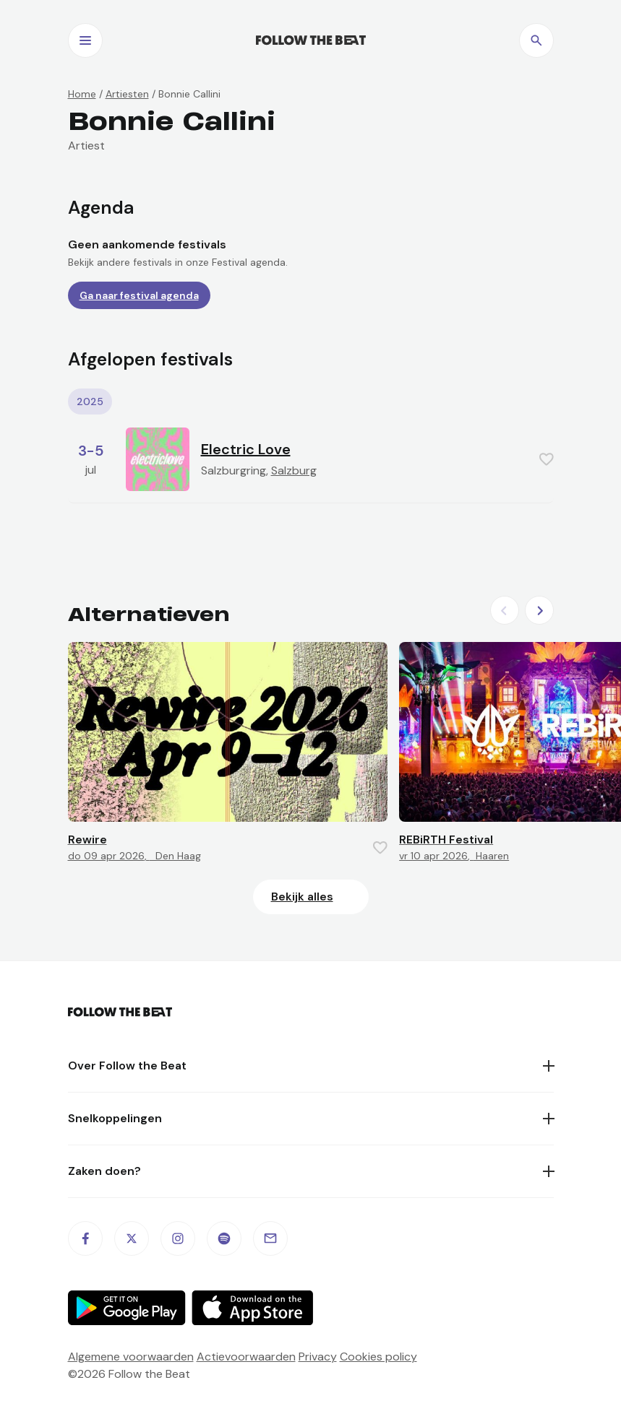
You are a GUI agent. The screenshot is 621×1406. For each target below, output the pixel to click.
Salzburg (294, 470)
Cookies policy (378, 1356)
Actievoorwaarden (246, 1356)
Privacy (318, 1356)
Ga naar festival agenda (139, 295)
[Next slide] (539, 610)
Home (82, 93)
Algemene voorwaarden (131, 1356)
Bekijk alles (302, 896)
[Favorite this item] (546, 459)
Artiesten (127, 93)
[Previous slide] (504, 610)
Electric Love (246, 449)
